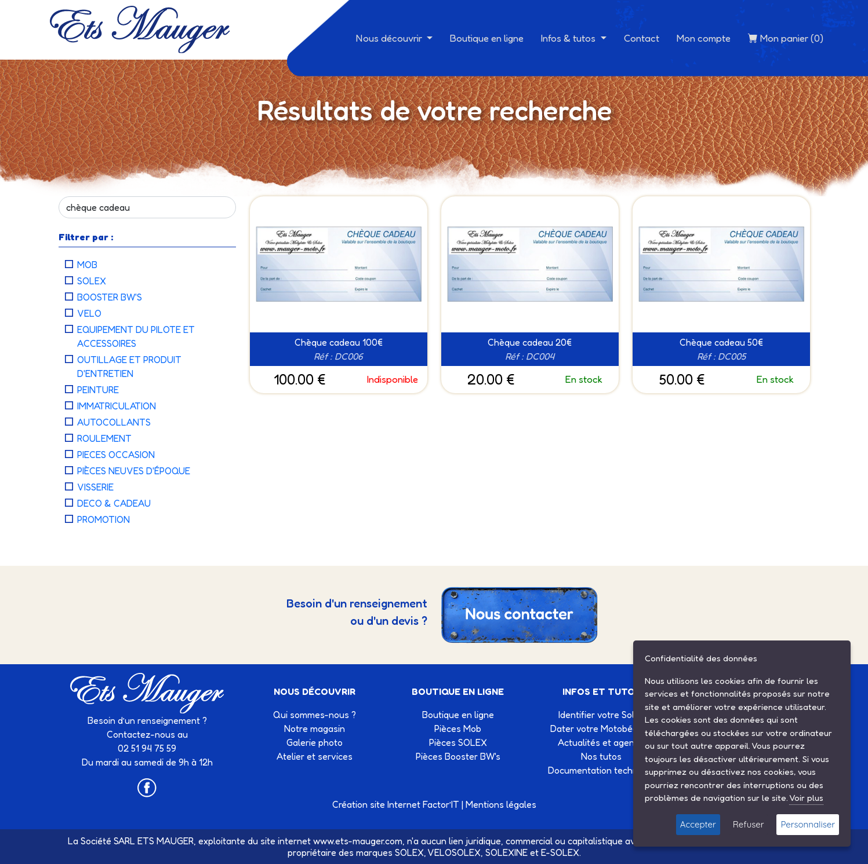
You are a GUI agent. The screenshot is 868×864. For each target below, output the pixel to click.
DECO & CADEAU (114, 503)
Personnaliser (807, 824)
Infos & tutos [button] (569, 38)
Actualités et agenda (601, 742)
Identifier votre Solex (601, 714)
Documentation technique (601, 770)
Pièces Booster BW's (458, 756)
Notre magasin (314, 728)
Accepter (698, 824)
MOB (87, 264)
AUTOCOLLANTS (114, 422)
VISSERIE (95, 487)
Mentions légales (501, 804)
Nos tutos (601, 756)
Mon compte (704, 38)
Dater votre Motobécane (601, 728)
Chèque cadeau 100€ (339, 342)
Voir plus (806, 797)
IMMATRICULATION (116, 406)
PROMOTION (103, 519)
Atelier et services (315, 756)
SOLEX (91, 281)
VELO (89, 313)
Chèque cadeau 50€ (721, 342)
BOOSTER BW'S (109, 297)
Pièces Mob (457, 728)
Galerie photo (314, 742)
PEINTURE (98, 390)
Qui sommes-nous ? (314, 714)
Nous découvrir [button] (390, 38)
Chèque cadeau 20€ (530, 342)
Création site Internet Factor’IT (395, 804)
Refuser (748, 824)
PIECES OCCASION (116, 454)
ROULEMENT (104, 438)
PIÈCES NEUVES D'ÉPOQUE (133, 471)
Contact (641, 38)
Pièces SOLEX (458, 742)
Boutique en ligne (487, 38)
